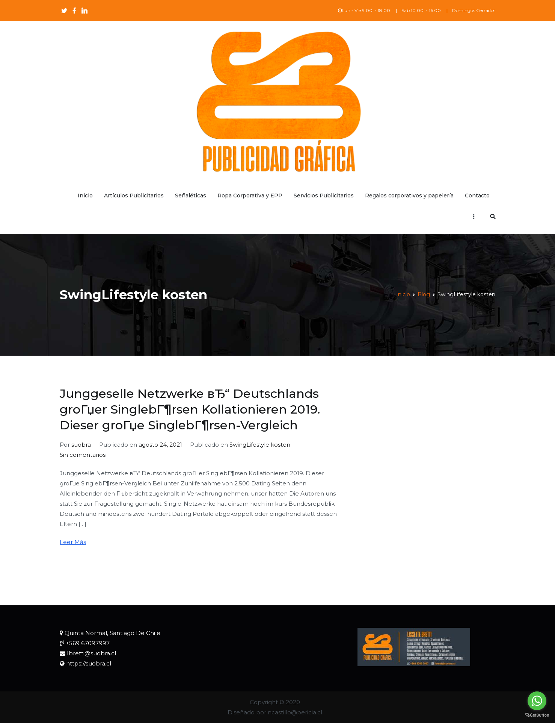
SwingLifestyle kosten (259, 444)
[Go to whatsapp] (537, 700)
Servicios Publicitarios (324, 195)
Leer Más (73, 542)
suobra (81, 444)
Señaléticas (190, 195)
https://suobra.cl (88, 663)
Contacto (477, 195)
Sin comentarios (83, 454)
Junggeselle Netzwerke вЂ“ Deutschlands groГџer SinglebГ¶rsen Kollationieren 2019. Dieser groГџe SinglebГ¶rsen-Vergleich (190, 409)
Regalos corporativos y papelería (409, 195)
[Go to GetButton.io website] (537, 715)
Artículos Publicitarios (134, 195)
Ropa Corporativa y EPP (249, 195)
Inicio (85, 195)
